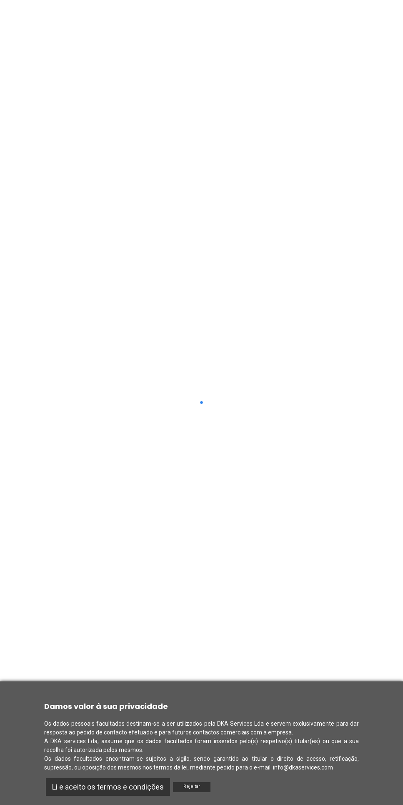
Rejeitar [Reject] (191, 786)
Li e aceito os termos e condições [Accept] (108, 786)
